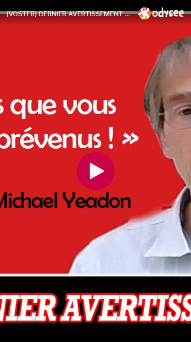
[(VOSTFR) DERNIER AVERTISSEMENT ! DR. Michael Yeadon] (68, 14)
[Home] (161, 13)
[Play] (96, 171)
